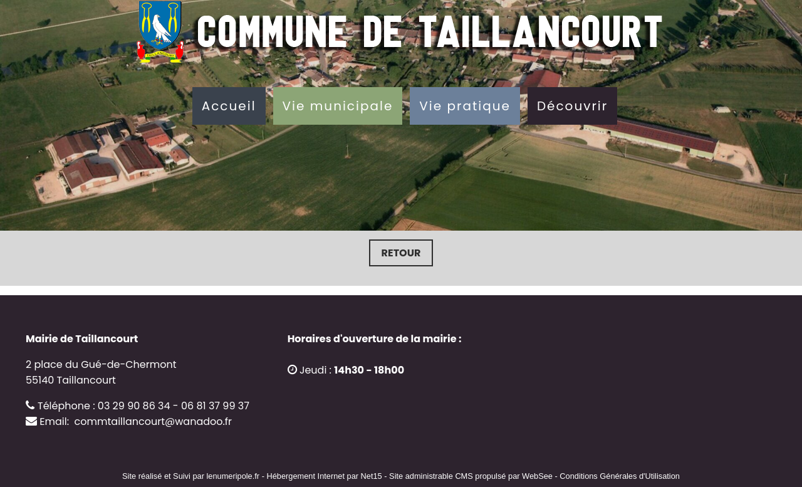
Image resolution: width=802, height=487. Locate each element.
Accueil (229, 106)
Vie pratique (465, 106)
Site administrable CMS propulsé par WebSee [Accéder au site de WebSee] (471, 476)
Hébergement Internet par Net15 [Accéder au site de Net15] (324, 476)
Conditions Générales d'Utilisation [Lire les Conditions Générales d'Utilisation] (620, 476)
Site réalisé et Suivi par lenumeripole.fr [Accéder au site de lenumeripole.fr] (190, 476)
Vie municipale (338, 106)
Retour (401, 253)
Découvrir (572, 106)
